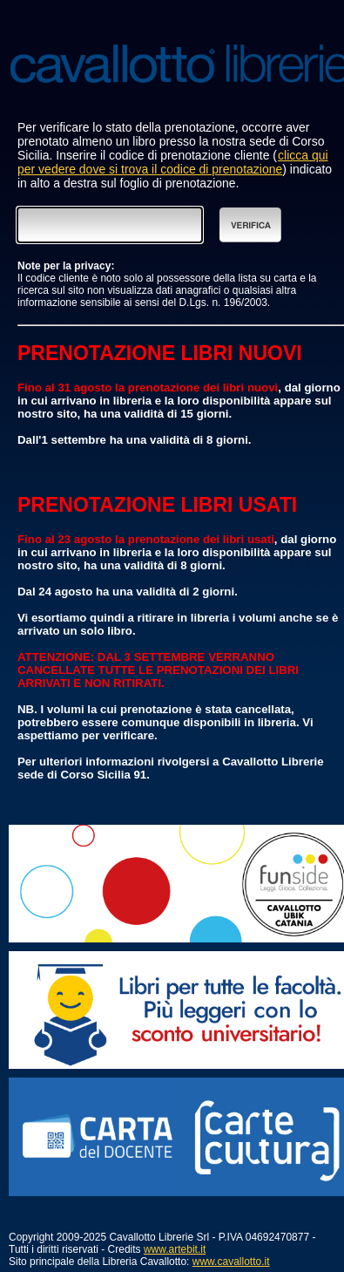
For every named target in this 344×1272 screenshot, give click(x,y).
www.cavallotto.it (231, 1261)
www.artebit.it (175, 1249)
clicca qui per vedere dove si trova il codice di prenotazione (172, 162)
